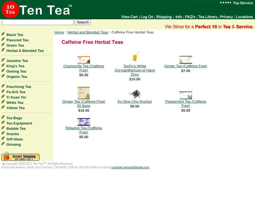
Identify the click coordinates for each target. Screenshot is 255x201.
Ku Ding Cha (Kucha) (135, 101)
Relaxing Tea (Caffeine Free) (83, 130)
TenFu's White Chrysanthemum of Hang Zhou (135, 70)
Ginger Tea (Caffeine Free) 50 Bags (83, 103)
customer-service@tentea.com (130, 167)
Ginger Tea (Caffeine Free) (185, 66)
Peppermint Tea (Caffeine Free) (185, 103)
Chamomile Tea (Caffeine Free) (83, 68)
